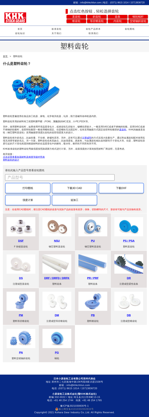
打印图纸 (28, 188)
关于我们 (57, 33)
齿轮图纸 (130, 29)
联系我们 (94, 33)
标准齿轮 (57, 29)
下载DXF (121, 188)
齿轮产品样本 (93, 29)
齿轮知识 (20, 33)
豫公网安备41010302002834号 (76, 409)
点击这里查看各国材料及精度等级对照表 (24, 157)
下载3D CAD (74, 188)
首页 (20, 29)
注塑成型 (86, 138)
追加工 (74, 200)
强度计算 (28, 200)
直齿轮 (122, 129)
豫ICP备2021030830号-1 (74, 406)
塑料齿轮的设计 (11, 160)
